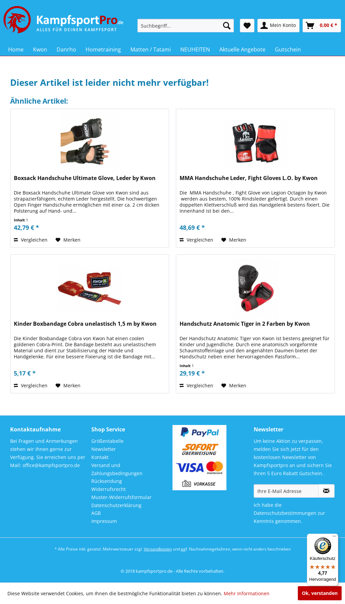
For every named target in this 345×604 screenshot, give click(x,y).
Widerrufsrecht (108, 489)
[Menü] (334, 538)
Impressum (104, 521)
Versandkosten (158, 549)
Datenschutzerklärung (116, 505)
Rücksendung (106, 481)
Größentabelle (107, 441)
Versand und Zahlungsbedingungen (117, 469)
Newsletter (103, 449)
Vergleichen (31, 240)
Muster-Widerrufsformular (121, 497)
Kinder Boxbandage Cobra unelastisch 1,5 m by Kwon (85, 323)
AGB (96, 513)
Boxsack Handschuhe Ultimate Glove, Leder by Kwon (85, 178)
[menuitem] (185, 25)
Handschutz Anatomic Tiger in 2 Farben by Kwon (245, 323)
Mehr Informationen (247, 593)
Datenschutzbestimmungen (285, 513)
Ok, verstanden (320, 593)
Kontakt (99, 457)
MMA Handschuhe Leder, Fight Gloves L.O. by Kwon (249, 178)
